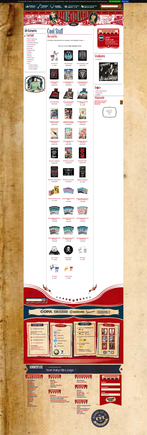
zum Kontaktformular (38, 343)
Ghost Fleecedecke (68, 63)
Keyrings (29, 48)
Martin (46, 367)
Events (79, 390)
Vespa (52, 383)
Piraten (29, 391)
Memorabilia (31, 388)
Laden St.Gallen (82, 410)
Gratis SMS (81, 394)
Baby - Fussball (54, 257)
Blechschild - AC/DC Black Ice (54, 179)
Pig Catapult (54, 276)
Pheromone (30, 57)
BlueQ (52, 380)
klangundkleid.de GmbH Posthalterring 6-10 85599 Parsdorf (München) (37, 348)
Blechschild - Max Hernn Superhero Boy (54, 142)
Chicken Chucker (68, 276)
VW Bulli (53, 387)
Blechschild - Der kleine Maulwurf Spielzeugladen (68, 122)
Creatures (30, 383)
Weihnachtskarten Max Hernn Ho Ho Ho (82, 219)
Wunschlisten (32, 406)
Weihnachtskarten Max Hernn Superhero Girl (82, 238)
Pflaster (29, 56)
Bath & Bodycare (32, 39)
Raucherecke (32, 395)
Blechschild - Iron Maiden (68, 160)
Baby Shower (82, 257)
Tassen (29, 61)
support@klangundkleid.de (39, 337)
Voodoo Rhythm (56, 385)
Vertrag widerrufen (57, 398)
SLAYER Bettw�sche (54, 101)
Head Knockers (33, 67)
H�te (98, 88)
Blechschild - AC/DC (82, 160)
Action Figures (33, 65)
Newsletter (80, 395)
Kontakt (53, 395)
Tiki (28, 403)
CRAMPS (99, 59)
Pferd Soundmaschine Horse (54, 198)
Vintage (30, 401)
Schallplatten (100, 56)
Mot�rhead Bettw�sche (82, 179)
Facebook (80, 392)
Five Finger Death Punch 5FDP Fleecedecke (82, 82)
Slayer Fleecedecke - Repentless (54, 82)
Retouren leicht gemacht (59, 397)
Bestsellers (99, 93)
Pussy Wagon (33, 69)
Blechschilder (31, 41)
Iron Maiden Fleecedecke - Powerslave (68, 82)
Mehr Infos (125, 1)
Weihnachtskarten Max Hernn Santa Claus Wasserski (82, 199)
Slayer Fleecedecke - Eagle (82, 63)
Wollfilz (98, 94)
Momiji (29, 54)
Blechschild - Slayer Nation (68, 179)
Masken (29, 52)
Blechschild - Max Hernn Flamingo (68, 142)
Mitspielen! (97, 104)
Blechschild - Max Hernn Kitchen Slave (82, 142)
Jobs (78, 407)
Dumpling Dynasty (32, 42)
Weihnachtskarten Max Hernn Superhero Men (68, 238)
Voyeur (29, 404)
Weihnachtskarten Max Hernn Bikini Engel (54, 238)
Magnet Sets (31, 50)
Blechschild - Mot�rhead (54, 160)
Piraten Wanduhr (68, 257)
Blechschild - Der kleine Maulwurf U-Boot (54, 122)
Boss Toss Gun (54, 63)
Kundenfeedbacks (83, 409)
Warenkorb (81, 380)
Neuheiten (31, 390)
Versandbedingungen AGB (59, 402)
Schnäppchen (32, 396)
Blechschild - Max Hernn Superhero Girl (82, 122)
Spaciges (30, 399)
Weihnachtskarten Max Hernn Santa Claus (54, 219)
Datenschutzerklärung (58, 400)
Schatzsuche (99, 98)
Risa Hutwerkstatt (101, 91)
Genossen (31, 385)
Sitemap (30, 398)
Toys (28, 63)
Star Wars (53, 382)
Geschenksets (31, 44)
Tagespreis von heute (100, 101)
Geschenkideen (32, 387)
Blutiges (30, 382)
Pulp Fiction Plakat (99, 102)
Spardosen (30, 59)
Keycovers (30, 46)
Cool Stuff (30, 35)
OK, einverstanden (114, 1)
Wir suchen (81, 413)
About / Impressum (83, 405)
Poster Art (31, 393)
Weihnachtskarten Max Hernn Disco (68, 199)
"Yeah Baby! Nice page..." (60, 370)
